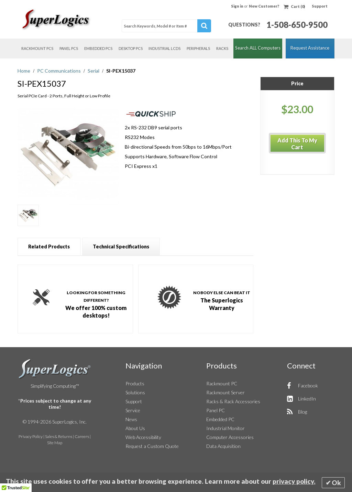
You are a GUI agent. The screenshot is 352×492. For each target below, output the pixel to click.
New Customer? (264, 6)
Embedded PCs (98, 48)
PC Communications (59, 71)
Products (134, 383)
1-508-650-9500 (297, 25)
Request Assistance (309, 48)
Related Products (49, 246)
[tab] (49, 246)
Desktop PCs (131, 48)
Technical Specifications (121, 246)
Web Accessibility (143, 437)
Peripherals (198, 48)
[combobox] (166, 25)
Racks (222, 48)
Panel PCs (68, 48)
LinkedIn (307, 399)
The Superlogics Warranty (221, 300)
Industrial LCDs (164, 48)
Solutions (135, 392)
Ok (336, 482)
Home (24, 71)
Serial (94, 71)
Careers (82, 436)
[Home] (57, 20)
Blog (302, 412)
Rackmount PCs (37, 48)
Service (132, 410)
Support (320, 6)
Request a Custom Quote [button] (152, 446)
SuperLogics (55, 369)
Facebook (308, 385)
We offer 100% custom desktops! (96, 304)
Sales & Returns (58, 436)
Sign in (237, 6)
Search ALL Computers (257, 48)
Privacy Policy (31, 436)
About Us (135, 428)
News (131, 419)
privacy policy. (294, 481)
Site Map (54, 442)
